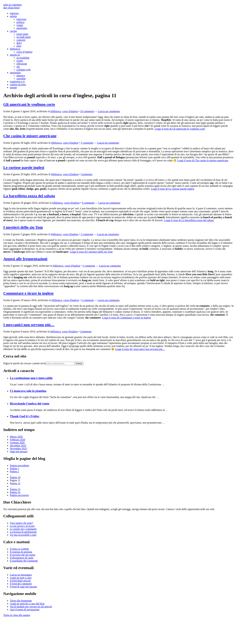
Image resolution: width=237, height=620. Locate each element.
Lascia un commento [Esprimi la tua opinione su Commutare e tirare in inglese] (108, 300)
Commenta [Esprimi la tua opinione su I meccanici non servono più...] (85, 331)
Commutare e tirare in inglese (28, 293)
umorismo (21, 28)
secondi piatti (23, 37)
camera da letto (18, 84)
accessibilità (22, 57)
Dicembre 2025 (18, 445)
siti (18, 66)
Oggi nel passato (18, 451)
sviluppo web (23, 69)
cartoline (21, 78)
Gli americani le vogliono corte (29, 104)
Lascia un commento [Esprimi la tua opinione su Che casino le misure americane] (108, 142)
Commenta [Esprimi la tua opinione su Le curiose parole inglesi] (86, 174)
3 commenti (87, 142)
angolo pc (15, 54)
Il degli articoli (20, 580)
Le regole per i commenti (23, 529)
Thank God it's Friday (24, 416)
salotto (13, 16)
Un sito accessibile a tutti (23, 534)
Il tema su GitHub (19, 548)
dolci (19, 43)
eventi (19, 60)
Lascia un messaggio (21, 574)
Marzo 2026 (16, 436)
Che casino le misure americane (30, 136)
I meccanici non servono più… (28, 325)
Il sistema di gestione (21, 551)
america (20, 75)
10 (15, 477)
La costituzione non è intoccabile (31, 378)
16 (15, 492)
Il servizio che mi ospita (22, 554)
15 (15, 489)
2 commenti (87, 234)
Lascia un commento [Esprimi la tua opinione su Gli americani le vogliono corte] (109, 111)
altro (18, 45)
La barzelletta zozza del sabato (29, 196)
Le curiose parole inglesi (23, 167)
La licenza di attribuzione (23, 532)
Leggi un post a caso (21, 577)
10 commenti (87, 111)
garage (13, 87)
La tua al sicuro (22, 526)
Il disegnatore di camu (21, 557)
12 (15, 483)
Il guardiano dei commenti (24, 560)
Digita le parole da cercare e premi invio (24, 363)
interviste (21, 19)
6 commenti (88, 202)
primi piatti (22, 34)
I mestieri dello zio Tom (23, 227)
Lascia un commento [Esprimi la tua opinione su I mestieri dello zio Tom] (108, 234)
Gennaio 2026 (17, 442)
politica (20, 22)
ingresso (14, 13)
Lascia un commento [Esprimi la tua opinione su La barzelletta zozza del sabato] (109, 202)
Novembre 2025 (18, 448)
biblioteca (15, 48)
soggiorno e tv (17, 81)
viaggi (19, 25)
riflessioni (21, 63)
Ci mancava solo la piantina (28, 391)
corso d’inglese (24, 51)
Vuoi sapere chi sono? (21, 523)
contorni (20, 40)
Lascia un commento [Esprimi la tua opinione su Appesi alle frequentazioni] (110, 265)
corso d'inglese (70, 111)
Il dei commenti (21, 583)
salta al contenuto (12, 4)
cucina (13, 31)
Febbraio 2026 (17, 439)
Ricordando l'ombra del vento (29, 403)
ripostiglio (15, 72)
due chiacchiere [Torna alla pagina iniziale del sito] (11, 7)
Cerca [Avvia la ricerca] (79, 363)
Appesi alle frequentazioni (25, 259)
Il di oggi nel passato (23, 586)
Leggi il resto (180, 128)
